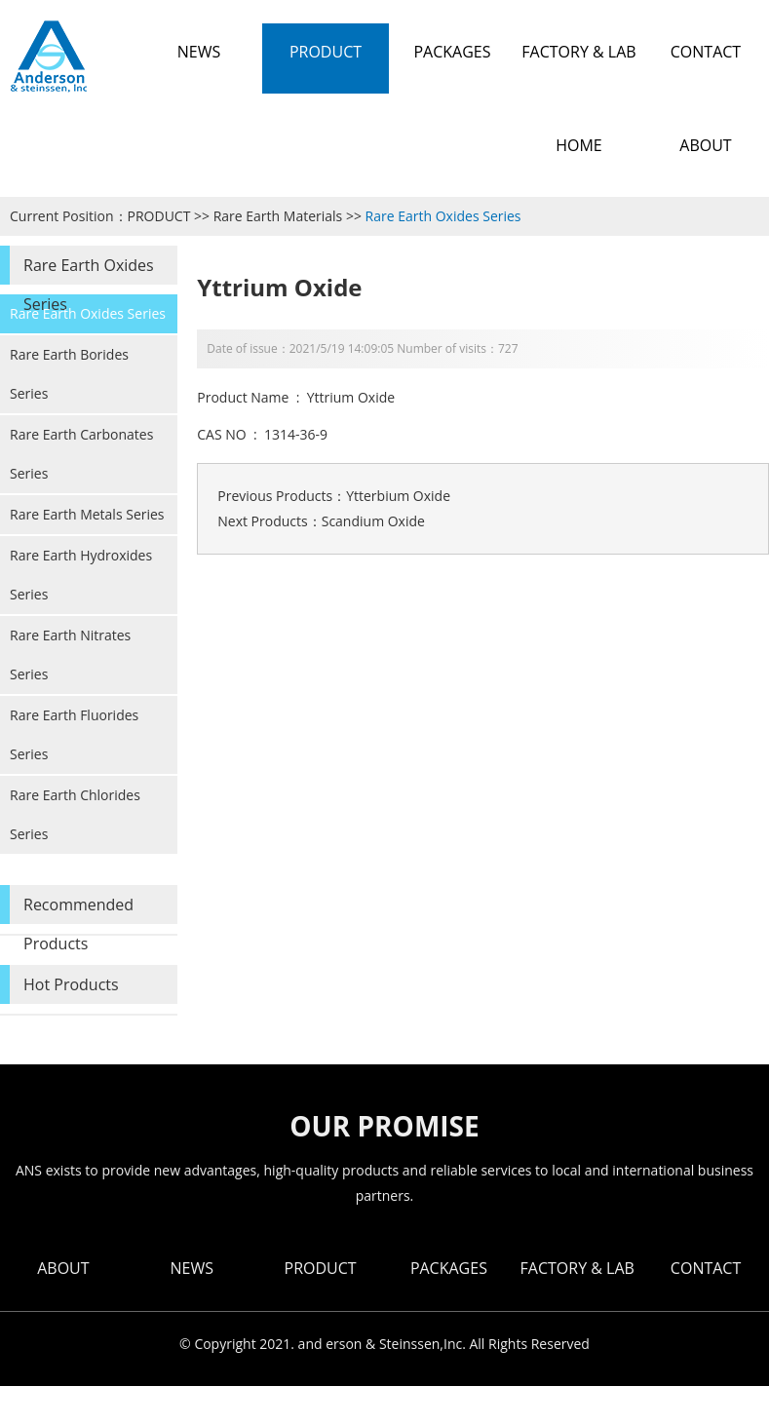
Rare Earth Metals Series (87, 514)
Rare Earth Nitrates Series (70, 654)
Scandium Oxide (373, 521)
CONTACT (706, 1268)
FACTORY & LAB (577, 1268)
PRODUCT (159, 216)
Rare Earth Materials (278, 216)
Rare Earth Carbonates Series (81, 453)
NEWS (192, 1268)
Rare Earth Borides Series (69, 374)
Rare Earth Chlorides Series (75, 814)
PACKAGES (448, 1268)
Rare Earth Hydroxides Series (81, 574)
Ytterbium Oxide (398, 495)
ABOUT (63, 1268)
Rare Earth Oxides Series (443, 216)
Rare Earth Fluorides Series (74, 734)
